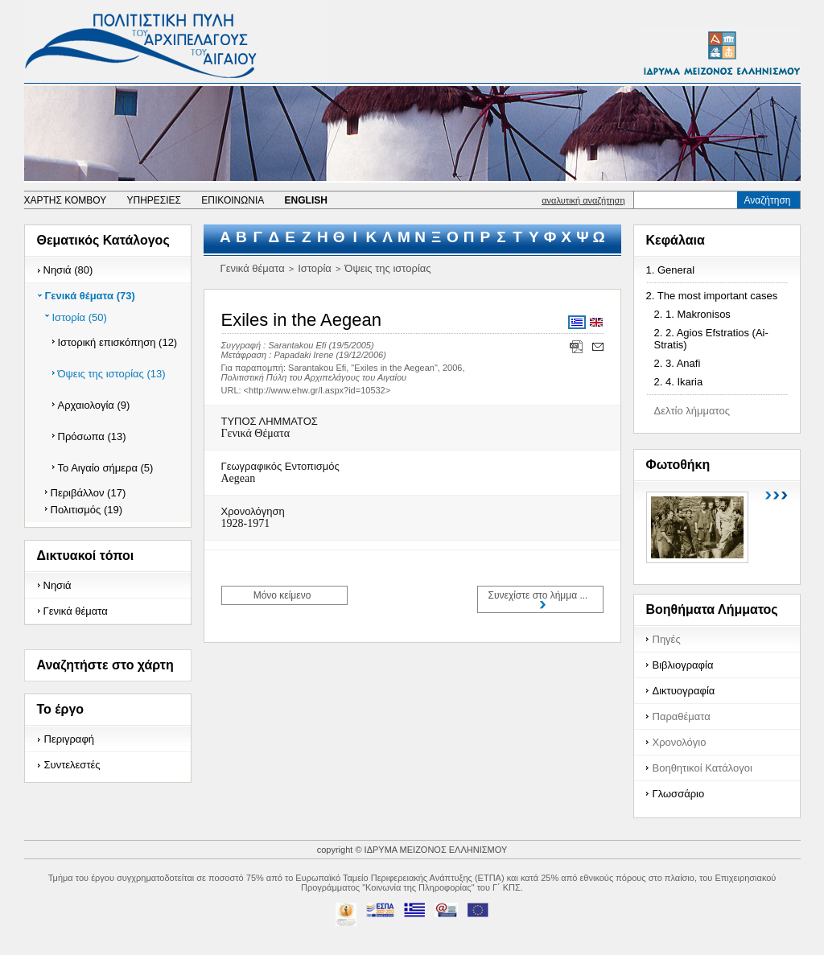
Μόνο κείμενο (282, 595)
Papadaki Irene (303, 355)
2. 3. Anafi (677, 363)
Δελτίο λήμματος (692, 411)
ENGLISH (306, 200)
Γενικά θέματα (75, 611)
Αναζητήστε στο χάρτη (105, 665)
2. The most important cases (712, 296)
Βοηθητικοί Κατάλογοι (702, 768)
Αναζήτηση (767, 200)
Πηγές (667, 639)
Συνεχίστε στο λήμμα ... (538, 595)
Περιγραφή (69, 739)
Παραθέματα (682, 716)
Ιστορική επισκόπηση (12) (118, 342)
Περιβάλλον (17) (88, 493)
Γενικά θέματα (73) (90, 296)
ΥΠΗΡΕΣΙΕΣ (153, 200)
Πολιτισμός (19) (87, 510)
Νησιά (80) (68, 270)
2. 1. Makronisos (692, 314)
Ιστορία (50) (79, 317)
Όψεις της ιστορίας (387, 268)
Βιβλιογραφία (683, 665)
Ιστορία (315, 268)
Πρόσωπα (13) (92, 436)
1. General (670, 270)
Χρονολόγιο (680, 742)
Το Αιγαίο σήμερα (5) (106, 468)
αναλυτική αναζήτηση (583, 200)
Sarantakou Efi (297, 345)
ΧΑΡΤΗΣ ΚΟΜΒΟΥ (65, 200)
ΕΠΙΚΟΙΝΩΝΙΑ (232, 200)
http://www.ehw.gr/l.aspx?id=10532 (317, 390)
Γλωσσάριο (679, 794)
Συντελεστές (72, 765)
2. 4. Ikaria (678, 382)
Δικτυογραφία (684, 691)
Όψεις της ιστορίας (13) (112, 374)
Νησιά (57, 585)
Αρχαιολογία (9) (94, 405)
